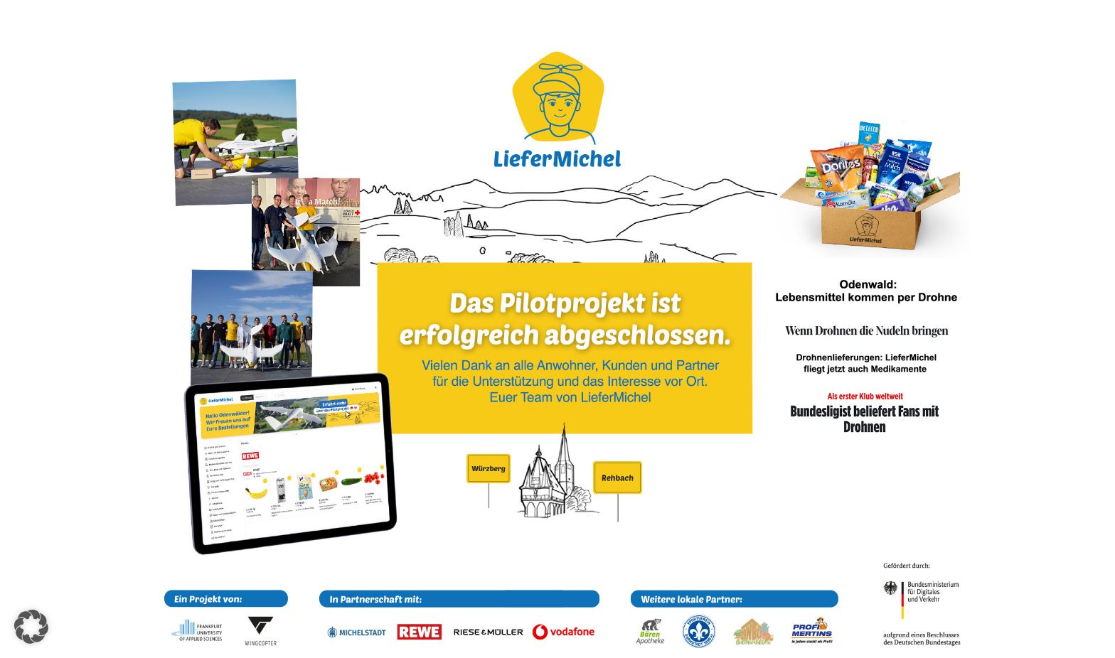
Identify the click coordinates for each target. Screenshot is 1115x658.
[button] (31, 626)
